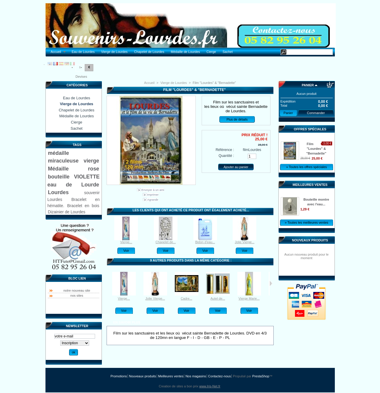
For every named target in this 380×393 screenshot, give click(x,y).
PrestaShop (260, 376)
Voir (126, 250)
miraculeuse (63, 161)
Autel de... (218, 298)
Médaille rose (73, 169)
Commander (316, 113)
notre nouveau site (76, 290)
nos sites (76, 295)
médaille (58, 153)
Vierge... (126, 242)
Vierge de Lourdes (114, 51)
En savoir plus (126, 322)
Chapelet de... (166, 242)
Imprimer (153, 194)
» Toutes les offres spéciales (306, 167)
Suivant (271, 283)
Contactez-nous (219, 376)
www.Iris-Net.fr (210, 386)
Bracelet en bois (83, 205)
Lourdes (58, 192)
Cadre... (186, 298)
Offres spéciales (310, 129)
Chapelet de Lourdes (149, 51)
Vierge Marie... (249, 298)
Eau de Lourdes (83, 51)
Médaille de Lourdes (185, 51)
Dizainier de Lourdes (66, 212)
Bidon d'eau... (205, 242)
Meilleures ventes (310, 184)
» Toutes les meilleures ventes (306, 222)
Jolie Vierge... (244, 242)
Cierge (211, 51)
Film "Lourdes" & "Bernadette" (316, 148)
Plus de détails (237, 119)
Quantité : (226, 156)
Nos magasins (195, 376)
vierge (91, 161)
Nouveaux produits (310, 240)
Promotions (118, 376)
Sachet (228, 51)
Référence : (225, 150)
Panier (308, 85)
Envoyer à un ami (152, 189)
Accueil (57, 52)
